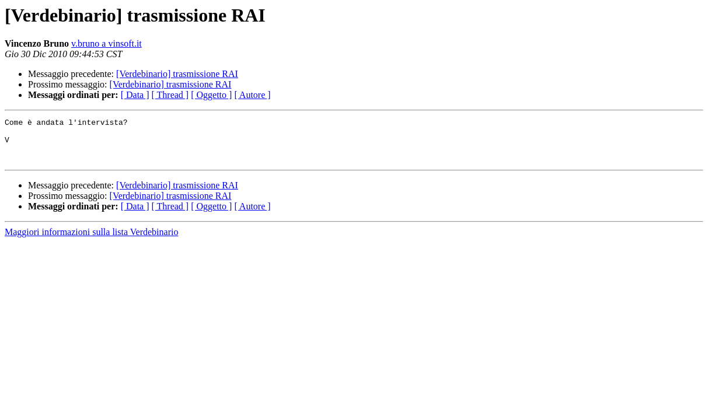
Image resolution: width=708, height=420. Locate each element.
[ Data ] (135, 95)
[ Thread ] (170, 95)
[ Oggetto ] (211, 95)
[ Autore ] (252, 95)
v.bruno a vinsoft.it (106, 43)
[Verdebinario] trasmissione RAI (177, 74)
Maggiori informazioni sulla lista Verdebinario (91, 241)
